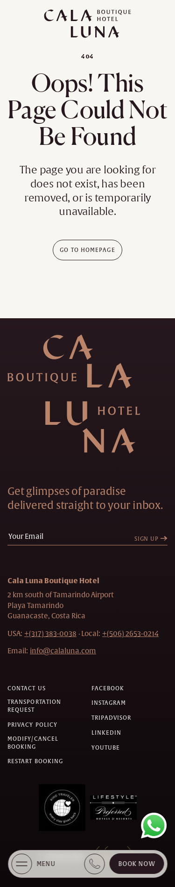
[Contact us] (26, 689)
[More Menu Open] (21, 863)
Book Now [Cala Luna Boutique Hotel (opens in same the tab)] (136, 863)
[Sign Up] (153, 539)
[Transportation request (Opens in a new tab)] (45, 706)
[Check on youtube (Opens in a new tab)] (105, 748)
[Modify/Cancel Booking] (45, 743)
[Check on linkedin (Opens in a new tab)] (106, 733)
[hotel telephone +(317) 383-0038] (50, 633)
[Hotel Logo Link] (84, 394)
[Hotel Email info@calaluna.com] (63, 651)
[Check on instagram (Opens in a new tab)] (108, 703)
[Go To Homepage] (87, 250)
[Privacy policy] (32, 725)
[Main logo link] (87, 23)
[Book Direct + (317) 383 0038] (94, 863)
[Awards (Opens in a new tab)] (62, 807)
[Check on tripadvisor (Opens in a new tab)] (111, 718)
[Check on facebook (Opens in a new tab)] (108, 689)
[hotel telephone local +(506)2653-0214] (130, 633)
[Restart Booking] (35, 761)
